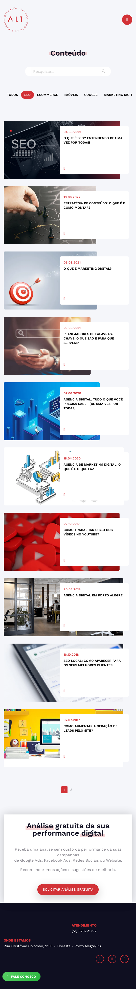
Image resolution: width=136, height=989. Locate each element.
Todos (12, 95)
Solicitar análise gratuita (68, 889)
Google (90, 95)
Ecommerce (47, 95)
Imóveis (71, 95)
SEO (27, 95)
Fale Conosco (21, 976)
